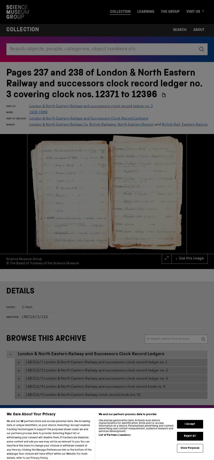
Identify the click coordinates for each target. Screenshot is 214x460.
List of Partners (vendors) (114, 438)
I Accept (190, 426)
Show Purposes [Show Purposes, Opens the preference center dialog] (190, 450)
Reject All (190, 438)
